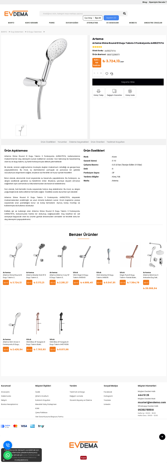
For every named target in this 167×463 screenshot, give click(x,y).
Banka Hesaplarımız (9, 404)
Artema (97, 39)
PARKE (52, 23)
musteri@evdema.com (152, 402)
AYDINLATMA (92, 23)
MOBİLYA (133, 23)
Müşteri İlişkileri (43, 385)
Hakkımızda (6, 396)
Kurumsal (6, 385)
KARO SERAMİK (31, 23)
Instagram (108, 396)
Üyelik (37, 392)
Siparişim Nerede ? (158, 2)
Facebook (108, 392)
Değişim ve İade (76, 396)
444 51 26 (143, 395)
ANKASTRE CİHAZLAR (153, 23)
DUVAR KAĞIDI (72, 23)
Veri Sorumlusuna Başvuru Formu (49, 416)
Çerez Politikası (41, 412)
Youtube (107, 400)
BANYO (11, 23)
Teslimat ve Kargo (77, 392)
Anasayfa (5, 392)
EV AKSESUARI (113, 23)
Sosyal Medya (111, 385)
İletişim (4, 400)
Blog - (146, 2)
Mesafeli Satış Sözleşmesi (45, 404)
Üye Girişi (88, 18)
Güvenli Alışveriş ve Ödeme (81, 400)
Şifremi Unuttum (42, 396)
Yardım (73, 385)
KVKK (37, 408)
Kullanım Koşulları (42, 400)
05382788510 (146, 409)
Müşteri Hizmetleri (147, 385)
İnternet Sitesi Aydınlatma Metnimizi (21, 457)
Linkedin (107, 404)
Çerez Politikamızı (30, 455)
